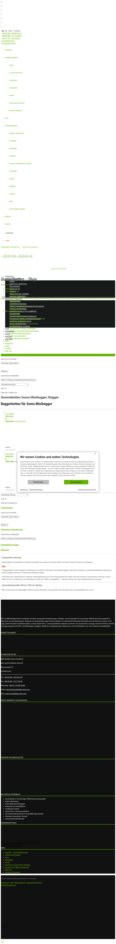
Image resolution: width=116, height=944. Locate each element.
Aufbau (11, 65)
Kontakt (8, 337)
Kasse (7, 334)
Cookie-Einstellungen (8, 885)
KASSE (7, 240)
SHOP (6, 118)
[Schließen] (95, 454)
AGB (11, 883)
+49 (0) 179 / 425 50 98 (11, 38)
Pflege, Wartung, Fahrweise (16, 103)
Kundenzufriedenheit (12, 872)
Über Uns (8, 870)
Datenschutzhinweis (36, 489)
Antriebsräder (13, 171)
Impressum (5, 883)
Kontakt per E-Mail (9, 43)
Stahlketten (12, 156)
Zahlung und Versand (12, 855)
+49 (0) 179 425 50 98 (17, 685)
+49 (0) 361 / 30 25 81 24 (11, 33)
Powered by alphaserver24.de (87, 489)
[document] (58, 467)
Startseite (9, 276)
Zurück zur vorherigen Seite (9, 355)
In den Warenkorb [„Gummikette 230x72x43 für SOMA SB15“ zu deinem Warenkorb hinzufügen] (10, 450)
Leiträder (11, 178)
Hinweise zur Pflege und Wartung (17, 867)
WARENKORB (9, 233)
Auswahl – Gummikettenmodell (16, 852)
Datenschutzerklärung (34, 883)
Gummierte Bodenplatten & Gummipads (20, 163)
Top (2, 942)
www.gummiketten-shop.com (15, 694)
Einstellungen (38, 482)
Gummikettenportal (13, 279)
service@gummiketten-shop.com (18, 690)
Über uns (8, 339)
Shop (7, 329)
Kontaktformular (8, 41)
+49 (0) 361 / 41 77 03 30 (11, 36)
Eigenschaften (13, 88)
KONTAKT (8, 224)
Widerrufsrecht (20, 883)
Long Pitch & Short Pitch (18, 284)
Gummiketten (13, 148)
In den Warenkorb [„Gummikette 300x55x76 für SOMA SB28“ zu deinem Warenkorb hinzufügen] (10, 490)
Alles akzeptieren (76, 482)
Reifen (11, 201)
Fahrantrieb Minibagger (18, 304)
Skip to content (6, 285)
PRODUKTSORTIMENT (11, 125)
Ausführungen (13, 80)
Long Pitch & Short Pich (16, 72)
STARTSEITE (8, 50)
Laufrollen (12, 194)
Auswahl (11, 95)
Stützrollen (12, 186)
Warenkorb (9, 860)
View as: (4, 388)
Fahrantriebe (12, 141)
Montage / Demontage (15, 110)
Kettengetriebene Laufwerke (17, 209)
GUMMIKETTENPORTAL (11, 57)
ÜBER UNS (8, 216)
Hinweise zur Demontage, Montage (17, 865)
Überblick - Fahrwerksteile (16, 133)
